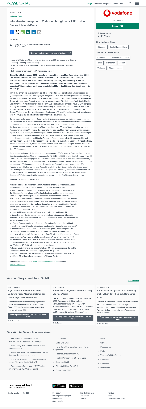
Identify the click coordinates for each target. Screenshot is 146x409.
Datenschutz (57, 401)
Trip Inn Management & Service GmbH (71, 360)
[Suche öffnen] (130, 3)
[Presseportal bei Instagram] (27, 395)
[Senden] (39, 32)
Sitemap (83, 401)
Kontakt (111, 395)
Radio (100, 63)
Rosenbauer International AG (67, 356)
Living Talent (61, 341)
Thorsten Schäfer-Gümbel (110, 357)
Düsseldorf (102, 47)
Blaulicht (98, 4)
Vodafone (101, 69)
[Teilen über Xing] (28, 32)
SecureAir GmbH (63, 364)
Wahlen (103, 345)
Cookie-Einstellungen (116, 401)
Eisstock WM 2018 (63, 373)
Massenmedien (116, 69)
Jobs (110, 398)
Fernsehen (111, 63)
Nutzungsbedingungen (61, 398)
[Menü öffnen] (137, 3)
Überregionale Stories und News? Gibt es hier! (50, 53)
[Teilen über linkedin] (34, 32)
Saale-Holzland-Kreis (119, 47)
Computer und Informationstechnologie (113, 58)
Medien (123, 63)
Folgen (117, 26)
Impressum (56, 395)
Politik (102, 341)
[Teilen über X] (17, 32)
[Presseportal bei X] (23, 395)
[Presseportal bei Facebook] (20, 395)
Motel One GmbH (63, 345)
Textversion (84, 398)
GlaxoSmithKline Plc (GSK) (67, 368)
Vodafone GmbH (16, 16)
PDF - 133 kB (32, 45)
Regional (107, 4)
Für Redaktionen (87, 395)
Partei (102, 353)
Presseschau (105, 349)
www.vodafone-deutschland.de (45, 262)
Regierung (104, 362)
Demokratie (105, 370)
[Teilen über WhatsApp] (23, 32)
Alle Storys (117, 21)
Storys (89, 4)
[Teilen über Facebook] (12, 32)
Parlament (104, 366)
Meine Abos (118, 4)
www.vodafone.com (17, 264)
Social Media (57, 403)
